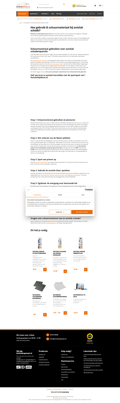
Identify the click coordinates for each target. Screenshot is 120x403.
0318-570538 (54, 335)
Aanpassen (60, 212)
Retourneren (64, 374)
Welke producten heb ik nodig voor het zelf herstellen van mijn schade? (93, 359)
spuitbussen (40, 69)
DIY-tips (58, 14)
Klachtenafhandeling (66, 369)
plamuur (79, 123)
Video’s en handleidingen (67, 357)
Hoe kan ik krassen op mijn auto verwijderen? (92, 366)
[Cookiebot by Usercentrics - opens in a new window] (86, 190)
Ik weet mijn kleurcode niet (45, 7)
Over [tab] (83, 195)
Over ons (92, 14)
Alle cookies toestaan (82, 212)
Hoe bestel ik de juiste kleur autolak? (93, 370)
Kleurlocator (64, 354)
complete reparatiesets (23, 361)
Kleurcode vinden (82, 14)
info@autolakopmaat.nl (58, 339)
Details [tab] (60, 195)
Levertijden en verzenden (68, 372)
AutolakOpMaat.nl (51, 223)
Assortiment (22, 14)
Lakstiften (44, 14)
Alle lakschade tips (88, 372)
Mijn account (64, 367)
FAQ (62, 379)
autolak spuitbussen (19, 358)
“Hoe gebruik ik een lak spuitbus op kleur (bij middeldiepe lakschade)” (60, 175)
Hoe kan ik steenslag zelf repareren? (93, 363)
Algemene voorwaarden (54, 389)
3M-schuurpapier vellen (56, 64)
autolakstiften (30, 359)
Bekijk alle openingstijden (23, 340)
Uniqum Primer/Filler (41, 162)
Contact (99, 14)
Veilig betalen (64, 377)
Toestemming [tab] (37, 195)
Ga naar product (45, 269)
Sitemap (70, 389)
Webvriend (65, 392)
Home (20, 22)
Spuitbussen (34, 14)
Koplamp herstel (43, 359)
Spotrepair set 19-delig (39, 60)
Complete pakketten (44, 364)
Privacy (65, 389)
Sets (52, 14)
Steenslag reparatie (44, 362)
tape (39, 67)
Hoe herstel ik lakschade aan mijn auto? (92, 355)
